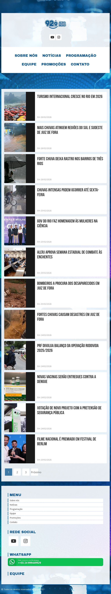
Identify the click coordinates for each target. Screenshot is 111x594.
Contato (80, 64)
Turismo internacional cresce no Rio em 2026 (69, 96)
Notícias (51, 56)
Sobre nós (26, 56)
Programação (81, 56)
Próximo (34, 472)
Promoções (53, 64)
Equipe (29, 64)
